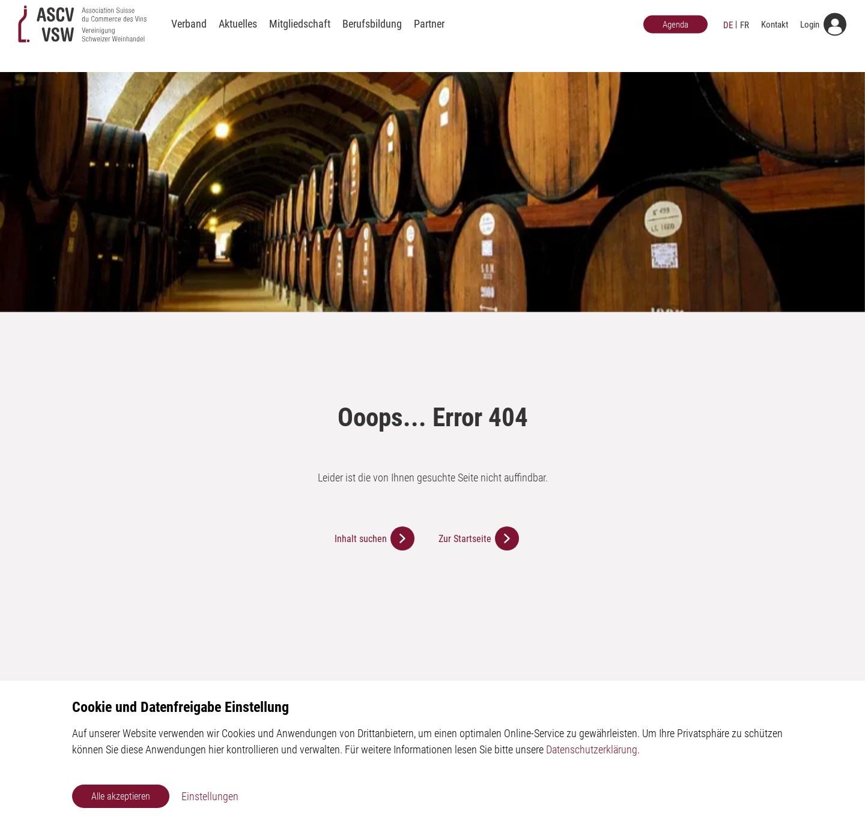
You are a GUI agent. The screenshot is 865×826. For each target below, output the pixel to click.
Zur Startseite (465, 538)
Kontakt (774, 34)
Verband (189, 34)
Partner (429, 34)
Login (809, 34)
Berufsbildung (372, 34)
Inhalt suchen (361, 538)
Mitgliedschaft (299, 34)
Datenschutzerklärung (591, 749)
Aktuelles (238, 34)
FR (744, 35)
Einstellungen (209, 796)
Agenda (675, 34)
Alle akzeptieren (120, 796)
